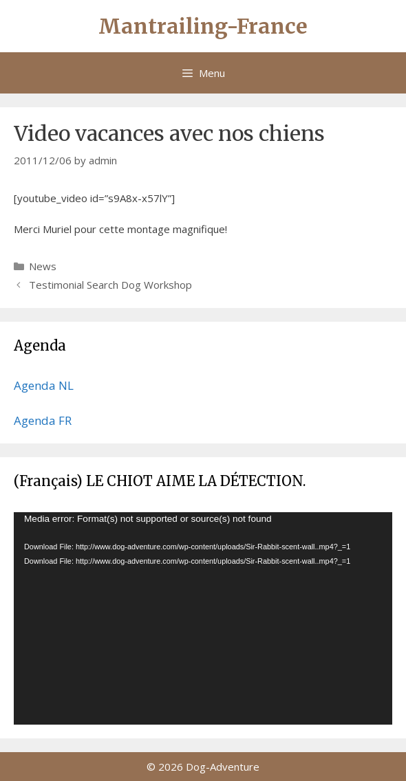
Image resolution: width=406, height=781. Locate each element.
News (42, 266)
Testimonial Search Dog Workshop (110, 285)
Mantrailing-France (203, 26)
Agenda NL (44, 385)
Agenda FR (43, 420)
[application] (203, 618)
